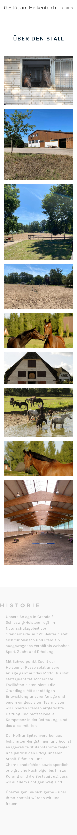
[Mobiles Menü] (67, 7)
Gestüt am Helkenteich (30, 7)
